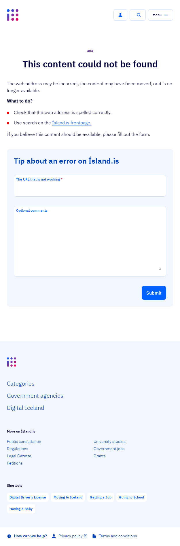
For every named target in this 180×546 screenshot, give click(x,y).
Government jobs (109, 448)
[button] (120, 15)
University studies (110, 441)
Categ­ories (21, 383)
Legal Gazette (19, 455)
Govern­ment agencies (35, 395)
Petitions (15, 463)
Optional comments (32, 210)
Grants (100, 455)
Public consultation (24, 441)
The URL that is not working (39, 179)
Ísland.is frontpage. (71, 123)
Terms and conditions (118, 536)
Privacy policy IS (72, 536)
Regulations (17, 448)
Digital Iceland (25, 408)
